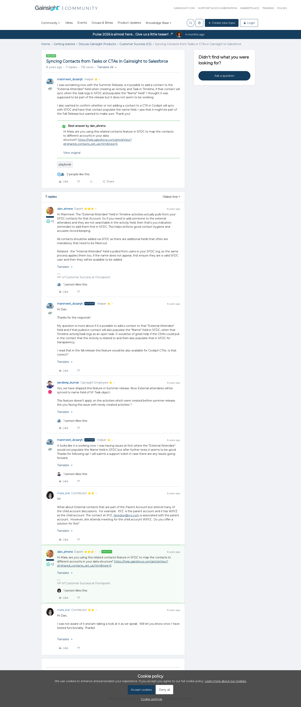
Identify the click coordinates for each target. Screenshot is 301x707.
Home (45, 44)
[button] (221, 23)
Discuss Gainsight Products (97, 44)
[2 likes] (73, 174)
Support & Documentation (217, 8)
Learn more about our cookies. (226, 681)
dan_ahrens (65, 208)
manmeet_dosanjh (70, 79)
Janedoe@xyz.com (126, 515)
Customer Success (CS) (135, 44)
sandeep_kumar (68, 382)
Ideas (69, 22)
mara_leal (63, 493)
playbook (65, 164)
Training (268, 8)
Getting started (64, 44)
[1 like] (72, 285)
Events (82, 22)
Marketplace (249, 8)
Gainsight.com (184, 8)
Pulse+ (282, 8)
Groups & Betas (102, 22)
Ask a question (224, 76)
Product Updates (129, 22)
